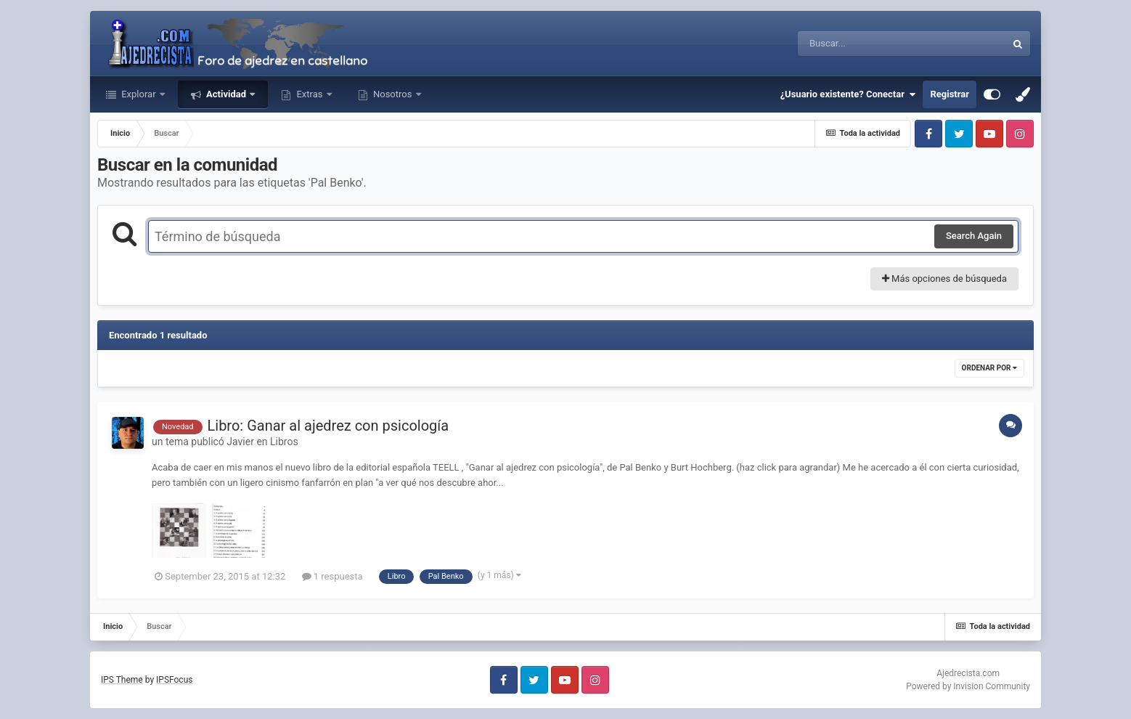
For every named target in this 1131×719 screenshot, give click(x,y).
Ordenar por (989, 368)
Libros (284, 441)
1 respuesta (332, 576)
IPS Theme (122, 680)
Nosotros (393, 94)
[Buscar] (862, 43)
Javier (240, 441)
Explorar (138, 94)
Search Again (974, 235)
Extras (309, 94)
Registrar (949, 94)
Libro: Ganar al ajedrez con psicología (328, 425)
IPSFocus (174, 680)
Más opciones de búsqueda (944, 278)
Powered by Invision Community (968, 686)
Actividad (226, 94)
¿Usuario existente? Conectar (848, 94)
